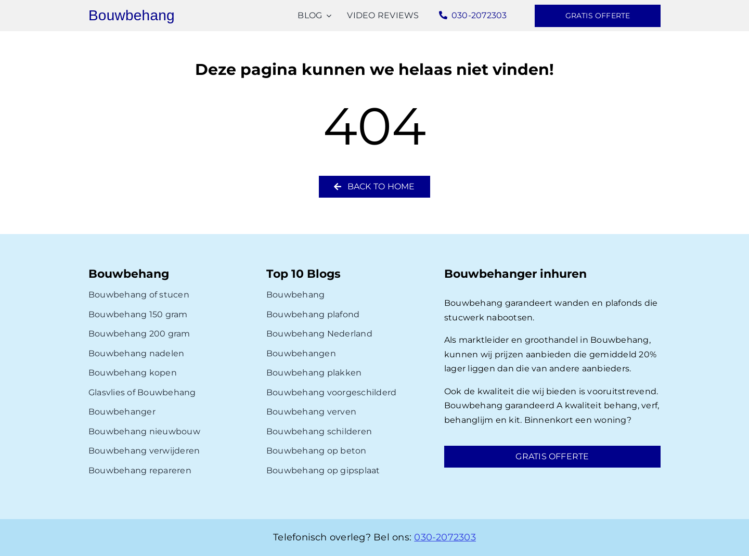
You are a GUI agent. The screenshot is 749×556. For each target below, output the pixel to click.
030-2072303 (445, 537)
